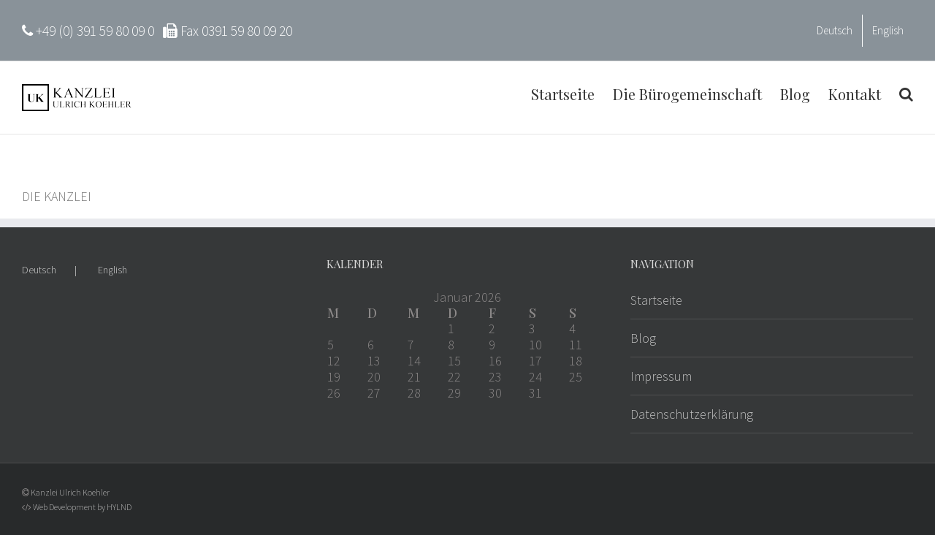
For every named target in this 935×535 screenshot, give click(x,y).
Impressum (661, 376)
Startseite (656, 300)
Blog (643, 338)
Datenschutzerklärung (691, 414)
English (112, 269)
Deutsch (39, 269)
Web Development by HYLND (82, 506)
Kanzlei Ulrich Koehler (70, 492)
